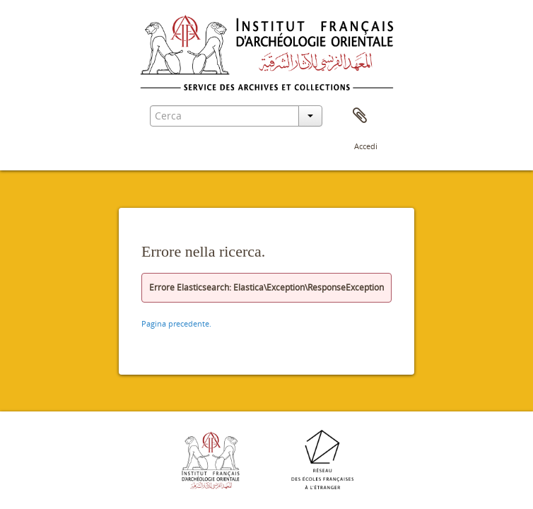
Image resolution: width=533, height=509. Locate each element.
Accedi (365, 146)
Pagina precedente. (176, 323)
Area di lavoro (359, 116)
